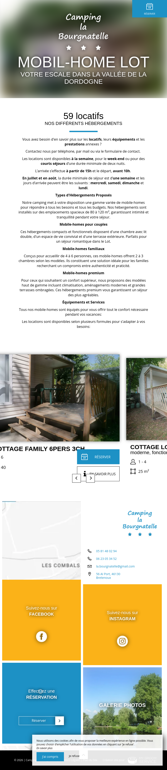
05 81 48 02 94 (106, 551)
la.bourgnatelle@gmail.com (115, 566)
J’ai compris (50, 757)
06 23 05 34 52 (106, 559)
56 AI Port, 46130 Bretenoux (108, 576)
